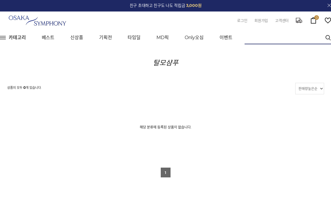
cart (313, 19)
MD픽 (162, 37)
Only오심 (194, 37)
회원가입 (261, 20)
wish (328, 20)
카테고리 (17, 37)
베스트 (48, 37)
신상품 (76, 37)
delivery (299, 20)
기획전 (105, 37)
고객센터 (282, 20)
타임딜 (134, 37)
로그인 (242, 20)
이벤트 (226, 37)
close (329, 5)
